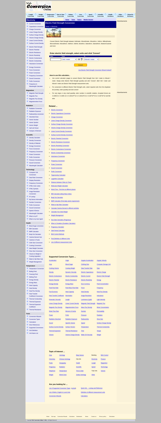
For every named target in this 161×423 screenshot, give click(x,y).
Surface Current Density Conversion (62, 135)
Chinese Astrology (64, 359)
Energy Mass (33, 282)
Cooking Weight (70, 268)
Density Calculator (34, 137)
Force (83, 288)
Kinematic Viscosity (55, 299)
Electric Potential (34, 50)
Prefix (67, 315)
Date (98, 268)
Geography (62, 363)
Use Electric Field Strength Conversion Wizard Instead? (94, 70)
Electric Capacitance (87, 272)
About (86, 416)
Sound (51, 323)
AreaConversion (80, 15)
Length (67, 299)
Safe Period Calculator (58, 230)
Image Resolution (86, 295)
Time (82, 331)
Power (51, 315)
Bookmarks (79, 416)
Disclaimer (112, 416)
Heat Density (33, 288)
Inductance (100, 295)
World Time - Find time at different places (63, 189)
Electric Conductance (35, 58)
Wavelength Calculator (36, 165)
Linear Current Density (36, 40)
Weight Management (35, 262)
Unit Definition (33, 330)
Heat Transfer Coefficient (56, 295)
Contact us (94, 416)
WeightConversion (40, 15)
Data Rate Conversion (35, 177)
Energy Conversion (35, 67)
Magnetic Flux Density (35, 99)
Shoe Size (100, 319)
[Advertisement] (94, 6)
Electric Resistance (35, 52)
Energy (99, 280)
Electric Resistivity (34, 55)
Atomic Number (33, 119)
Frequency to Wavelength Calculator (36, 85)
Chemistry (52, 359)
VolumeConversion (70, 15)
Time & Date (80, 371)
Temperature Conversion (36, 268)
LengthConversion (30, 15)
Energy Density (33, 280)
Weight (99, 334)
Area (50, 264)
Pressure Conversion (35, 160)
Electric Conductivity (35, 61)
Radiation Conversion (35, 108)
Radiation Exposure (35, 111)
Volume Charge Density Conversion (61, 128)
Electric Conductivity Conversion (60, 153)
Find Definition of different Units (60, 238)
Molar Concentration (103, 307)
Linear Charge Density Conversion (61, 120)
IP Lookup (32, 196)
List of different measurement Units (61, 242)
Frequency (100, 288)
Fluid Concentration (102, 284)
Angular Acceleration (87, 260)
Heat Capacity (33, 285)
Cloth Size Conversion (35, 243)
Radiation (29, 105)
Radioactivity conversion (36, 114)
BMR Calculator (34, 231)
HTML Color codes (34, 186)
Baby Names (80, 355)
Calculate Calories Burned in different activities (65, 208)
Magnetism (30, 90)
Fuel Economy (53, 291)
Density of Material (34, 143)
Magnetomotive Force (35, 101)
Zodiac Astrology (81, 375)
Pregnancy (52, 367)
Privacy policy (102, 416)
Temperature (30, 266)
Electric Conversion (57, 110)
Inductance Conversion (36, 63)
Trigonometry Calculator (58, 175)
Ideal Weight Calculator (36, 248)
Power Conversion (34, 73)
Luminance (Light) (86, 299)
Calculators (32, 322)
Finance (103, 359)
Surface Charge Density (36, 35)
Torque (99, 331)
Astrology (62, 355)
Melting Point (33, 277)
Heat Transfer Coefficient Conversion (36, 295)
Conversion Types (34, 319)
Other (93, 375)
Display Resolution (34, 180)
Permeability (100, 311)
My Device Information (35, 199)
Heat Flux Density (34, 291)
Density (51, 272)
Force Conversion (34, 70)
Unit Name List (33, 333)
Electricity (94, 359)
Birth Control (104, 355)
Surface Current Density (36, 43)
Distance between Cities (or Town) (61, 182)
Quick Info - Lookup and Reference (92, 388)
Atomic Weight (33, 125)
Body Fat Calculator (35, 234)
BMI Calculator (33, 229)
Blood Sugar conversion (36, 226)
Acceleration (52, 260)
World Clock (62, 375)
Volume (51, 334)
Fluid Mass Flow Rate (71, 288)
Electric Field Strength (35, 47)
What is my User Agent (36, 219)
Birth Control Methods (57, 234)
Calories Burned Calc (35, 237)
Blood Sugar (69, 264)
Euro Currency (85, 284)
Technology (30, 169)
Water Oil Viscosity (86, 334)
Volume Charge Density (36, 38)
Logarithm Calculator (57, 178)
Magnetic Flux (33, 96)
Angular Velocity (101, 260)
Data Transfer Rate (86, 268)
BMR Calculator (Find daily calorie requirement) (65, 201)
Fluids (51, 363)
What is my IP (33, 216)
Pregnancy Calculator (57, 227)
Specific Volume (70, 323)
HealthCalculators (110, 15)
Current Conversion (35, 24)
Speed (83, 323)
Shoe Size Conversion (35, 251)
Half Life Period (33, 128)
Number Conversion (35, 202)
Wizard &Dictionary (130, 15)
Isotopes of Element (35, 131)
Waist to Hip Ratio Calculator (59, 204)
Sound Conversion (34, 78)
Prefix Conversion (34, 81)
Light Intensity (101, 299)
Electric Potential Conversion (59, 138)
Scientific (29, 135)
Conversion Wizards (35, 316)
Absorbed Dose (33, 117)
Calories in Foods (34, 240)
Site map (53, 416)
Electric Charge (101, 272)
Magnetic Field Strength (36, 93)
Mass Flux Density (86, 307)
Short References (34, 325)
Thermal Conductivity (35, 299)
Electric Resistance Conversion (60, 142)
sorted (73, 388)
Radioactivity (85, 319)
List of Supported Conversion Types (59, 388)
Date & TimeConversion (60, 15)
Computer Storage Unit (104, 264)
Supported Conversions (36, 327)
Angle (67, 260)
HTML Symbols (33, 189)
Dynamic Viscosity (70, 272)
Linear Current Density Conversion (61, 131)
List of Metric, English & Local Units (59, 392)
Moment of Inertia (70, 311)
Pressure (83, 315)
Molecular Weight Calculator (59, 186)
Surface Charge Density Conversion (62, 124)
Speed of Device (34, 210)
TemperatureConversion (50, 15)
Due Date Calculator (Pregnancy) (61, 220)
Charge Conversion (35, 29)
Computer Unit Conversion (33, 174)
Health (28, 223)
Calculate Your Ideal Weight (59, 212)
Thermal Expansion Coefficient (35, 306)
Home (47, 416)
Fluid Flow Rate (53, 288)
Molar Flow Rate (54, 311)
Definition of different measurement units (93, 392)
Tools (28, 313)
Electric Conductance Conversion (61, 149)
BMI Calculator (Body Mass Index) (61, 194)
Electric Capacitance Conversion (61, 113)
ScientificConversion (100, 15)
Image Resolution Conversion (34, 193)
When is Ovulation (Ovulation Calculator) (63, 223)
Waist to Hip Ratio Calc (36, 259)
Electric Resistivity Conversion (60, 145)
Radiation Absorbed (55, 319)
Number (83, 311)
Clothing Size (85, 264)
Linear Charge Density (35, 32)
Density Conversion (35, 140)
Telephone (52, 371)
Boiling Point (33, 271)
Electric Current (85, 276)
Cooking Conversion (35, 245)
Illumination (68, 295)
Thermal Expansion (35, 302)
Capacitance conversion (36, 26)
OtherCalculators (120, 15)
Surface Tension (70, 327)
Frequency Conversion (36, 75)
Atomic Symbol (33, 122)
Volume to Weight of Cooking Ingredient (35, 255)
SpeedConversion (90, 15)
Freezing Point (33, 274)
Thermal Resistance (35, 309)
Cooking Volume (54, 268)
